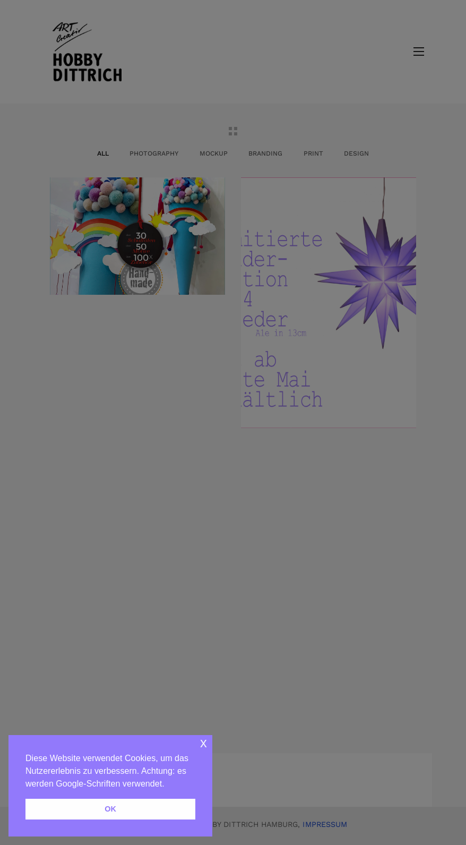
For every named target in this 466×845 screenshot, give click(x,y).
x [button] (203, 743)
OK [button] (110, 809)
